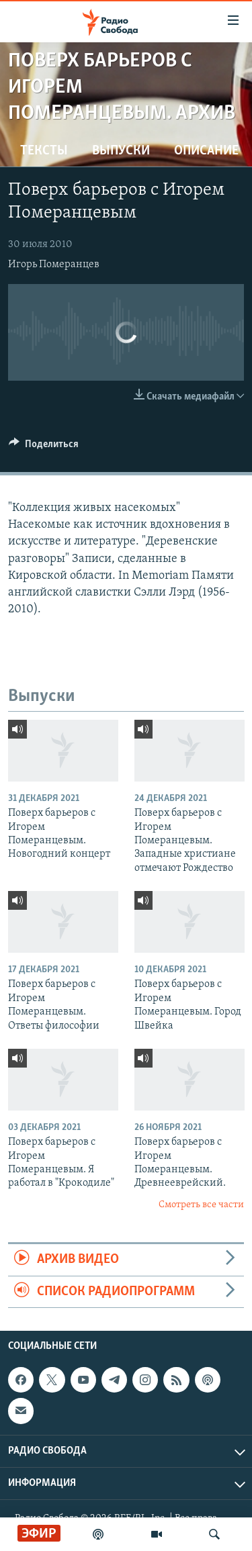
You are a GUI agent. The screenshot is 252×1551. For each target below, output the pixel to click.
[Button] (44, 447)
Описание (206, 151)
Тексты (44, 151)
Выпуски (121, 151)
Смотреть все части (201, 1205)
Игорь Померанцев (53, 264)
